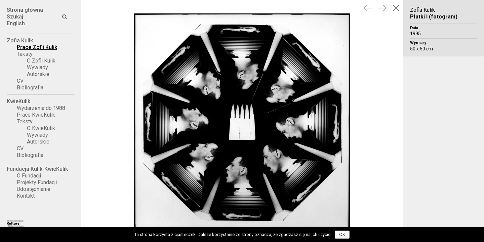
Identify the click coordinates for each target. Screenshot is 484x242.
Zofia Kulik (20, 40)
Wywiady (37, 67)
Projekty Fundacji (37, 182)
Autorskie (38, 74)
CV (20, 81)
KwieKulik (18, 101)
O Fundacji (29, 175)
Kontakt (26, 196)
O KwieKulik (41, 128)
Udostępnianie (33, 189)
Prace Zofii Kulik (37, 47)
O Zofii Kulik (41, 60)
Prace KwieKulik (36, 115)
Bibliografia (30, 87)
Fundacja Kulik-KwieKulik (37, 169)
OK (342, 234)
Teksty (25, 54)
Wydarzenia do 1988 (41, 108)
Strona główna (25, 10)
